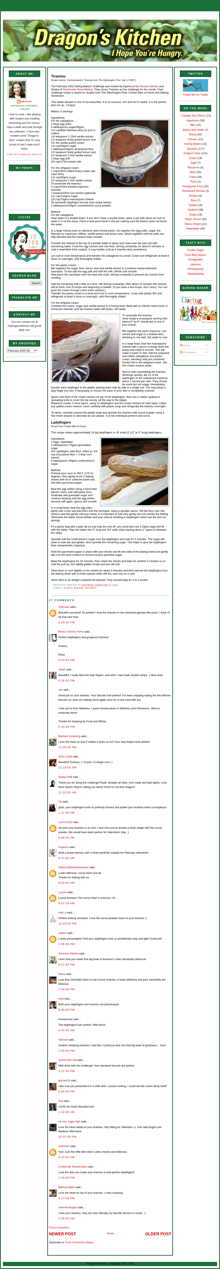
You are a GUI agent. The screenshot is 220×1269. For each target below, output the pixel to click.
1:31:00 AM (66, 812)
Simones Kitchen (68, 953)
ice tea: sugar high (69, 1121)
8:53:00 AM (66, 882)
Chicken (193, 139)
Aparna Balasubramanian (73, 867)
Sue (60, 1101)
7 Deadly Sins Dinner (192, 115)
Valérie (62, 933)
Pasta (192, 176)
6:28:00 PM (66, 622)
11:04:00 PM (67, 747)
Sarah (61, 669)
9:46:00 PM (66, 1009)
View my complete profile (24, 154)
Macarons (193, 167)
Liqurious (195, 264)
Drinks (193, 158)
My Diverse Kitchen (147, 86)
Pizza (193, 181)
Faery (61, 974)
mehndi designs (67, 1207)
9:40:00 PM (66, 726)
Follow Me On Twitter (195, 94)
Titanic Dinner (192, 219)
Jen (60, 689)
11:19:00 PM (67, 767)
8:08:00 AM (66, 837)
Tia (60, 801)
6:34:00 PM (66, 660)
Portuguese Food (192, 186)
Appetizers (192, 120)
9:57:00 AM (66, 903)
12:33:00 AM (67, 792)
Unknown (64, 606)
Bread (192, 134)
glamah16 (64, 1080)
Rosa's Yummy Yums (71, 631)
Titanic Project (192, 223)
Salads (193, 205)
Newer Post (62, 1234)
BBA (193, 125)
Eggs (194, 162)
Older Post (158, 1234)
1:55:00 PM (66, 1050)
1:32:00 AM (66, 1112)
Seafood (193, 209)
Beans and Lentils (193, 129)
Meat (193, 172)
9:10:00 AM (66, 1157)
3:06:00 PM (66, 944)
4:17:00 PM (66, 1198)
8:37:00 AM (66, 858)
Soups (193, 214)
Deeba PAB (65, 777)
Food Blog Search (195, 254)
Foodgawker (195, 259)
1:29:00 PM (66, 1177)
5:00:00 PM (66, 1091)
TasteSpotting (195, 273)
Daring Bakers (73, 588)
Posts (185, 345)
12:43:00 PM (67, 923)
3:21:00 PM (66, 1071)
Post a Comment (59, 1227)
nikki (61, 998)
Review (193, 195)
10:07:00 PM (67, 1136)
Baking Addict (66, 1187)
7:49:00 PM (66, 989)
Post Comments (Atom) (79, 1242)
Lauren (62, 892)
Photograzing (195, 268)
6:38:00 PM (66, 680)
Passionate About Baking (78, 89)
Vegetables (193, 228)
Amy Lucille (65, 756)
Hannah (63, 1039)
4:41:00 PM (66, 964)
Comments (188, 352)
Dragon (26, 101)
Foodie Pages (195, 250)
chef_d (62, 912)
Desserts (91, 588)
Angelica (63, 847)
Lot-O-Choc (65, 822)
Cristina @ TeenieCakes (72, 1166)
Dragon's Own (192, 153)
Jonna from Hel (67, 1060)
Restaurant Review (193, 190)
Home (21, 23)
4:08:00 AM (66, 1218)
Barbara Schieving (69, 736)
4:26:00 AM (66, 1030)
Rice (193, 200)
